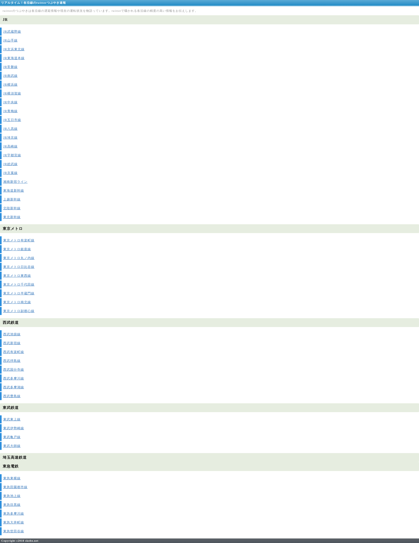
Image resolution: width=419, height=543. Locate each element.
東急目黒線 (12, 505)
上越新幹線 (12, 199)
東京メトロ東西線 (17, 276)
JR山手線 (10, 40)
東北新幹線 (12, 217)
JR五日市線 (12, 120)
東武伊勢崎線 (13, 428)
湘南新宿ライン (15, 182)
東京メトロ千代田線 (18, 284)
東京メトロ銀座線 (17, 249)
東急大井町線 (13, 522)
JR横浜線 (10, 84)
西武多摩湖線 (13, 387)
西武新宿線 (12, 343)
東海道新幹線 (13, 190)
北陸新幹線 (12, 208)
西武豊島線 (12, 396)
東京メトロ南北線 (17, 302)
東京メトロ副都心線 (18, 311)
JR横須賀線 (12, 93)
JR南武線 (10, 76)
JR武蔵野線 (12, 31)
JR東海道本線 (14, 58)
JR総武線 (10, 164)
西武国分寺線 (13, 369)
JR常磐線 (10, 67)
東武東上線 (12, 419)
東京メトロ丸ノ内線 (18, 258)
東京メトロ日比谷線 (18, 267)
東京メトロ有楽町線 (18, 240)
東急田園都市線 (15, 487)
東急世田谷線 (13, 531)
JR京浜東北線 (14, 49)
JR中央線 (10, 102)
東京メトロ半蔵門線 (18, 293)
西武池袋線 (12, 334)
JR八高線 (10, 129)
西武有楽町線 (13, 352)
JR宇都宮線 (12, 155)
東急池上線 (12, 496)
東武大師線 (12, 446)
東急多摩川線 (13, 513)
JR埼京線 (10, 137)
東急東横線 (12, 478)
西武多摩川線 (13, 378)
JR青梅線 (10, 111)
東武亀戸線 (12, 437)
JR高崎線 (10, 146)
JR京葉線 (10, 173)
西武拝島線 (12, 361)
